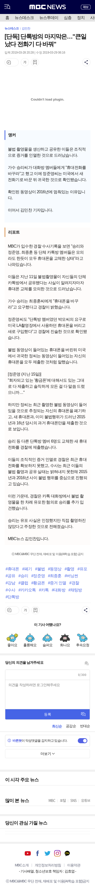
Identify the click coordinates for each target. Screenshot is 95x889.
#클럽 (23, 582)
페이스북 (37, 853)
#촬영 (69, 569)
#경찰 (74, 582)
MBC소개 (21, 865)
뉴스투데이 (48, 17)
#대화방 (58, 590)
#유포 (82, 569)
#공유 (10, 575)
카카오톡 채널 (67, 853)
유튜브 (27, 853)
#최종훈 (54, 575)
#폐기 (27, 569)
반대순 (85, 726)
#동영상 (54, 569)
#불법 (40, 569)
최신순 (57, 726)
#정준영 (38, 575)
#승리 (23, 575)
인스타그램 (57, 853)
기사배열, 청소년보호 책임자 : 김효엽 (47, 871)
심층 (67, 17)
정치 (81, 17)
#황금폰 (38, 582)
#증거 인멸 (57, 582)
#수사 (10, 590)
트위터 (47, 853)
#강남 (10, 582)
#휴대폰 (12, 569)
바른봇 (15, 740)
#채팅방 (75, 590)
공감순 (71, 726)
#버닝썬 (71, 575)
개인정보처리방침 (48, 865)
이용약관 (73, 865)
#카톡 (44, 590)
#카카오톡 (27, 590)
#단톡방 (12, 596)
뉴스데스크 (24, 17)
